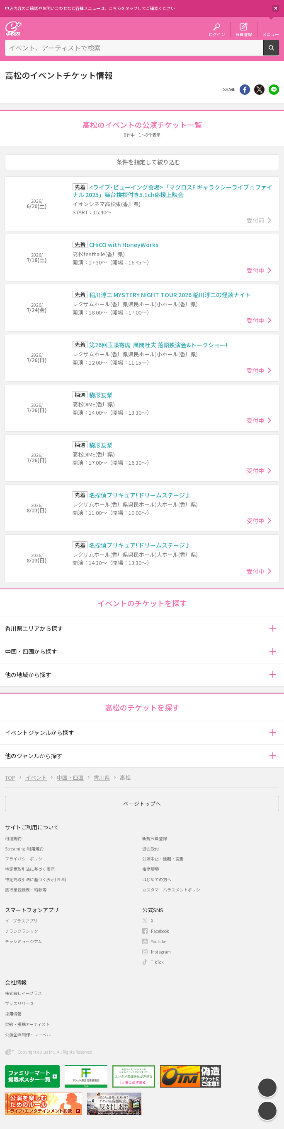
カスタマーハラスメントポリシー (173, 889)
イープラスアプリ (21, 921)
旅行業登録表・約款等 (25, 889)
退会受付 (150, 849)
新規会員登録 (154, 838)
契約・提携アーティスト (27, 1024)
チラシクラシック (21, 931)
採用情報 (13, 1014)
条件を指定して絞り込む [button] (148, 162)
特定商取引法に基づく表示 (30, 869)
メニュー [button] (270, 34)
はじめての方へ (156, 879)
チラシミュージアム (23, 941)
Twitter (259, 89)
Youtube (158, 941)
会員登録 (243, 34)
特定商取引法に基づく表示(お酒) (35, 879)
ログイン (217, 34)
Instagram (161, 952)
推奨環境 (150, 869)
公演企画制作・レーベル (28, 1034)
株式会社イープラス (23, 993)
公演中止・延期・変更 (163, 858)
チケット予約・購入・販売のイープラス (13, 28)
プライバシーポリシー (25, 858)
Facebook (160, 931)
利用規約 (13, 838)
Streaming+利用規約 (24, 849)
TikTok (157, 962)
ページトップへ (142, 803)
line (274, 89)
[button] (272, 628)
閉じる (275, 8)
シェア (245, 89)
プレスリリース (19, 1003)
